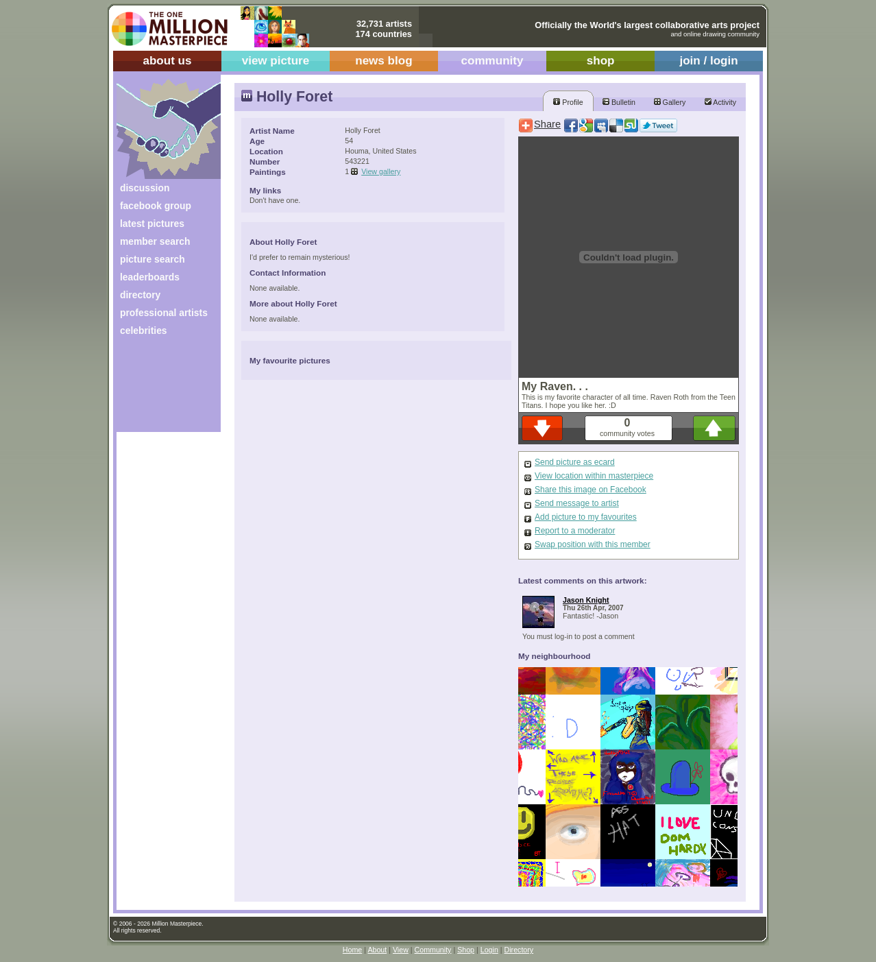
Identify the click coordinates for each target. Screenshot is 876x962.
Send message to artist (577, 503)
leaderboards (150, 277)
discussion (144, 187)
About (377, 950)
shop (601, 60)
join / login (708, 60)
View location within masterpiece (594, 476)
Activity (720, 102)
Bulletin (619, 102)
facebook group (155, 205)
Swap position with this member (592, 544)
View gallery (380, 171)
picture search (152, 259)
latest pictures (152, 223)
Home (352, 950)
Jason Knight (586, 600)
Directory (519, 950)
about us (167, 60)
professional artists (164, 312)
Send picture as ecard (575, 462)
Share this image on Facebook (590, 489)
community (492, 60)
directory (140, 294)
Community (433, 950)
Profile (568, 102)
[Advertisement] (159, 389)
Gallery (670, 102)
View (401, 950)
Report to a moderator (575, 531)
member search (155, 241)
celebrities (143, 330)
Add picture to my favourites (586, 517)
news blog (383, 60)
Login (489, 950)
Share (547, 124)
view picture (276, 60)
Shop (465, 950)
